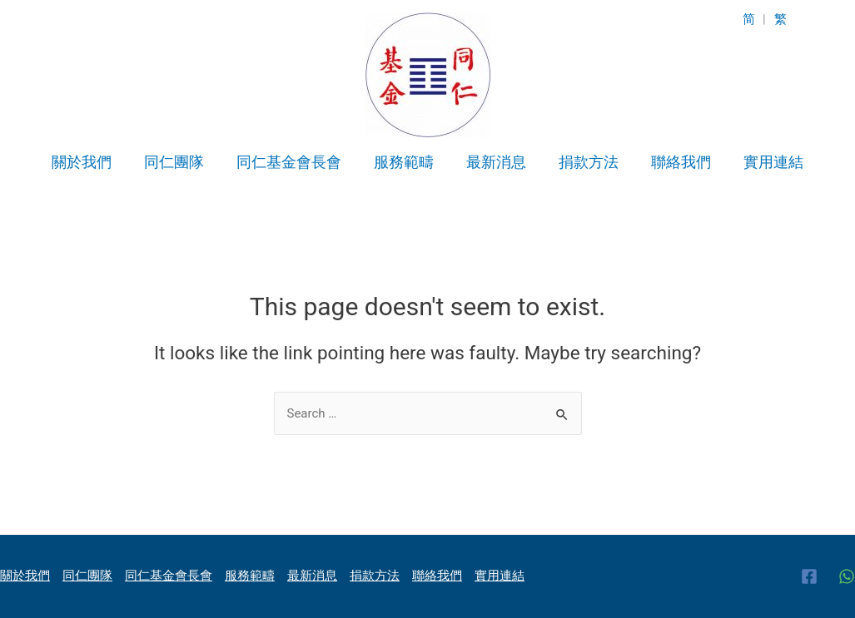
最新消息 (495, 162)
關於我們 (91, 162)
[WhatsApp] (846, 576)
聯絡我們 (675, 162)
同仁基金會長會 (293, 162)
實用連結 (765, 162)
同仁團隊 (181, 162)
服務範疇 (405, 162)
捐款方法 (585, 162)
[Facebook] (809, 576)
